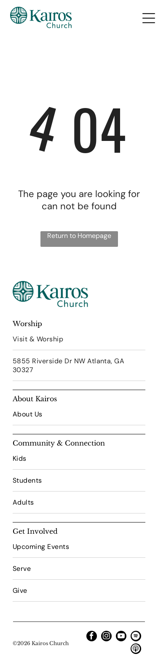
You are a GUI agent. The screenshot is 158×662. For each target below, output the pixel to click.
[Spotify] (136, 637)
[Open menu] (148, 18)
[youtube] (121, 637)
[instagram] (106, 637)
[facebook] (91, 637)
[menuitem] (79, 339)
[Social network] (136, 649)
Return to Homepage (79, 235)
